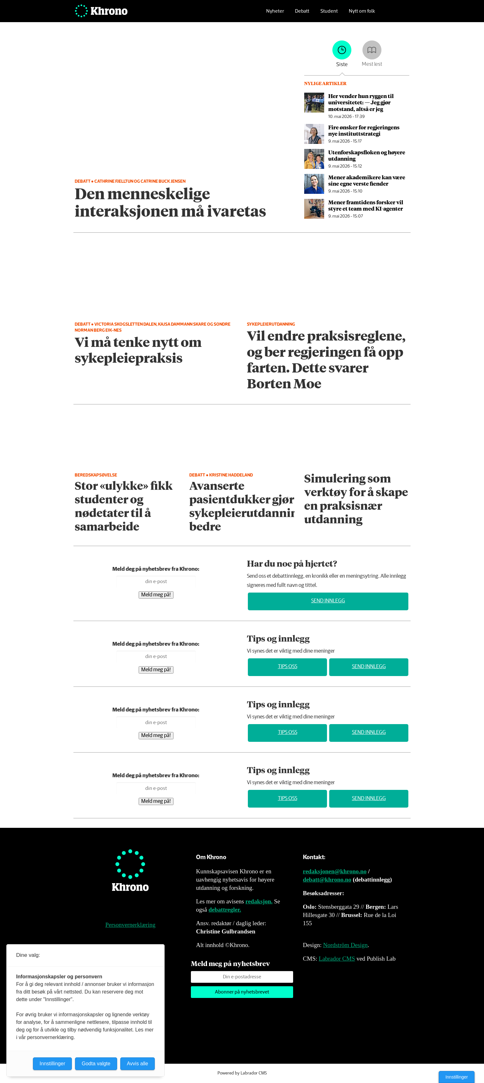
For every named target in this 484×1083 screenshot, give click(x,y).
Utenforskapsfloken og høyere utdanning (366, 155)
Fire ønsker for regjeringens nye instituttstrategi (363, 130)
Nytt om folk (362, 14)
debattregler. (225, 909)
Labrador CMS (337, 958)
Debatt (302, 14)
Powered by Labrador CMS (242, 1073)
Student (329, 14)
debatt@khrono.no (327, 879)
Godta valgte (96, 1063)
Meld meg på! (156, 595)
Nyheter (275, 14)
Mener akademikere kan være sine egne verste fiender (366, 180)
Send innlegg (328, 601)
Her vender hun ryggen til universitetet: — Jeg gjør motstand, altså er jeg (361, 102)
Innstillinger (456, 1077)
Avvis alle (137, 1063)
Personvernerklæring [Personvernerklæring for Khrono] (130, 924)
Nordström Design (345, 945)
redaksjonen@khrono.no (335, 871)
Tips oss (287, 666)
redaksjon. (259, 901)
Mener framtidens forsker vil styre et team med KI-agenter (365, 205)
